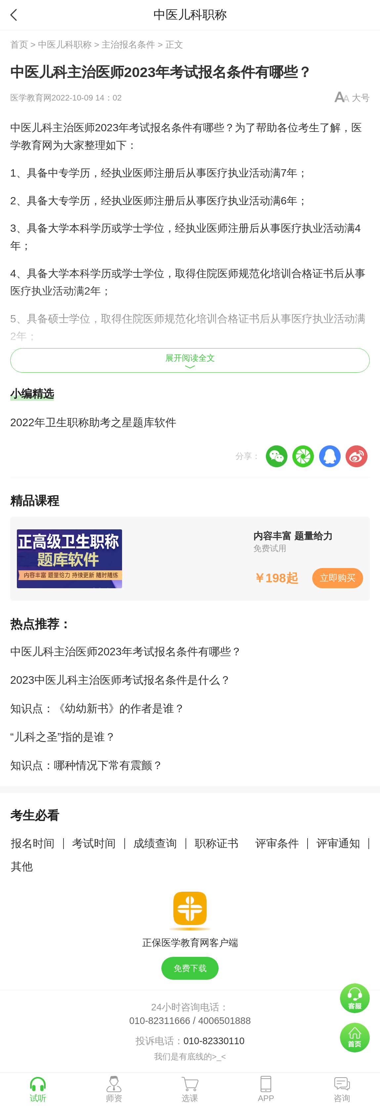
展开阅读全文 (190, 361)
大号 (361, 98)
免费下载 (190, 968)
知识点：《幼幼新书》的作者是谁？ (97, 708)
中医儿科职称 (65, 45)
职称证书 (216, 843)
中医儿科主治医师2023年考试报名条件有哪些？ (126, 651)
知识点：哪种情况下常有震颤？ (86, 765)
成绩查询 (155, 843)
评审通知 (338, 843)
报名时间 (33, 843)
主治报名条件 (128, 45)
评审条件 (277, 843)
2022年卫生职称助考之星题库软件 (93, 422)
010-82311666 (159, 1020)
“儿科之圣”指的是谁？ (63, 737)
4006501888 (224, 1020)
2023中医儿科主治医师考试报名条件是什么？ (120, 680)
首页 (19, 45)
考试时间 (94, 843)
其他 (22, 866)
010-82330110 (214, 1041)
